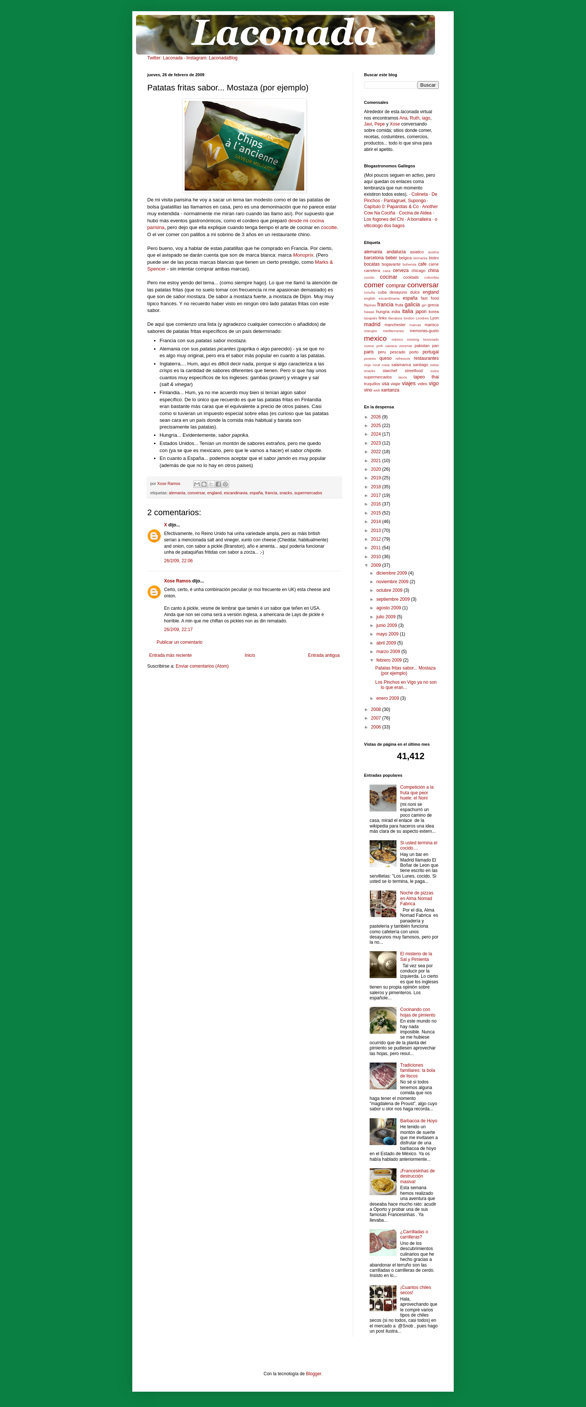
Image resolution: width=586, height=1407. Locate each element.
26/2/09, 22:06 (178, 560)
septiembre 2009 (393, 599)
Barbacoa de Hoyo (418, 1120)
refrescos (402, 358)
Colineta (419, 194)
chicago (418, 270)
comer (374, 285)
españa (256, 493)
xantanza (390, 390)
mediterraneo (393, 331)
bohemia (409, 264)
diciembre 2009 (392, 573)
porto (414, 352)
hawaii (369, 312)
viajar (395, 383)
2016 (376, 504)
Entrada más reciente (170, 655)
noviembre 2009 (393, 581)
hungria (382, 311)
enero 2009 (388, 698)
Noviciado (431, 339)
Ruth (414, 118)
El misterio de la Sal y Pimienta (416, 956)
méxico (397, 339)
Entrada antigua (324, 655)
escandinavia (235, 493)
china (433, 270)
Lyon (434, 318)
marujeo (370, 331)
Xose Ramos (177, 581)
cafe (422, 264)
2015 (376, 513)
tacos (402, 377)
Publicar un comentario (180, 642)
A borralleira (419, 219)
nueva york (373, 346)
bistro (434, 258)
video (423, 383)
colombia (432, 277)
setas (434, 365)
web (376, 390)
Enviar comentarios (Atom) (202, 666)
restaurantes (426, 358)
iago (426, 118)
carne (434, 264)
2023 (376, 443)
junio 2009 (387, 625)
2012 (376, 539)
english (369, 298)
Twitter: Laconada (165, 58)
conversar (196, 493)
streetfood (414, 370)
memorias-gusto (424, 330)
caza (386, 271)
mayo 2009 (388, 634)
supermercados (308, 493)
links (383, 318)
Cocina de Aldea (415, 213)
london (409, 318)
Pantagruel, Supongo (405, 200)
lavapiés (370, 318)
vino (368, 390)
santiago (420, 364)
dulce (415, 292)
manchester (395, 324)
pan (435, 345)
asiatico (417, 252)
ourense (405, 346)
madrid (372, 324)
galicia (412, 304)
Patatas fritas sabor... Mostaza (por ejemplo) (405, 670)
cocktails (411, 277)
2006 (376, 727)
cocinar (388, 277)
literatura (395, 318)
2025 (376, 425)
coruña (369, 292)
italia (407, 311)
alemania (177, 493)
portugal (431, 352)
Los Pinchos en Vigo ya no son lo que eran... (406, 685)
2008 (376, 709)
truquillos (372, 383)
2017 (376, 495)
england (214, 493)
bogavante (391, 264)
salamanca (401, 364)
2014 (376, 521)
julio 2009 (386, 616)
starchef (390, 370)
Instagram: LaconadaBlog (212, 58)
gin (424, 305)
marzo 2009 (388, 651)
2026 (376, 417)
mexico (375, 338)
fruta (399, 305)
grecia (433, 305)
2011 (376, 547)
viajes (409, 383)
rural (376, 365)
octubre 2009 (390, 590)
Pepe (379, 124)
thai (435, 377)
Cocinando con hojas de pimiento (417, 1012)
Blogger (313, 1373)
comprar (396, 285)
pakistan (421, 345)
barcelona (374, 257)
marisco (432, 324)
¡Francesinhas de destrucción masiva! (417, 1176)
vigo (434, 383)
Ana (403, 118)
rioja (367, 365)
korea (434, 311)
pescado (397, 352)
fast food (430, 298)
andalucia (395, 251)
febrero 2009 (389, 660)
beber (391, 257)
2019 (376, 477)
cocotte (329, 227)
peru (382, 352)
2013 (376, 530)
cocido (369, 277)
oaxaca (391, 346)
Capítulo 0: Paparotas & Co (391, 206)
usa (385, 383)
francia (271, 493)
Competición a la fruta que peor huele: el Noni (417, 793)
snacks (286, 493)
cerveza (400, 270)
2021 (376, 460)
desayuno (398, 292)
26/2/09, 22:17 (178, 629)
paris (369, 352)
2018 (376, 486)
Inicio (250, 655)
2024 (376, 434)
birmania (420, 258)
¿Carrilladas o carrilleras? (414, 1234)
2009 (376, 565)
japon (421, 311)
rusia (385, 365)
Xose (395, 124)
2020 (376, 469)
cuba (382, 292)
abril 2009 (386, 643)
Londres (422, 318)
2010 (376, 556)
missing (413, 339)
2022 (376, 451)
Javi (368, 124)
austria (433, 252)
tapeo (419, 377)
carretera (372, 270)
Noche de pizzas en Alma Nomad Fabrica (417, 898)
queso (385, 358)
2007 (376, 718)
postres (370, 358)
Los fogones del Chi (384, 219)
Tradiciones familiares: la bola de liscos (417, 1071)
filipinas (370, 305)
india (396, 311)
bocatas (372, 264)
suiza (435, 371)
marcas (415, 325)
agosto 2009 (389, 607)
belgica (405, 258)
